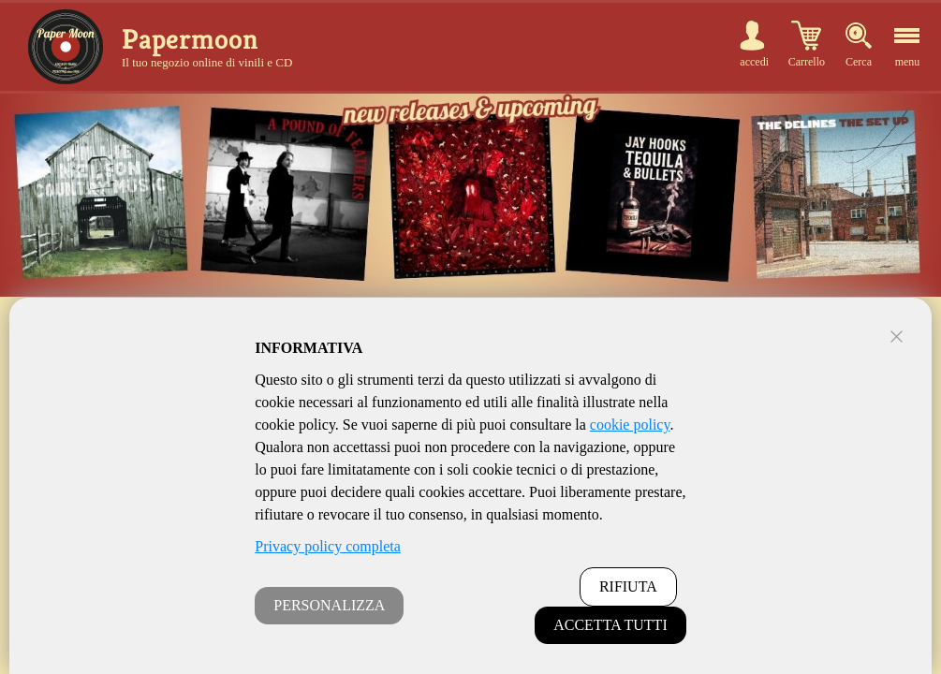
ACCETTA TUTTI (610, 625)
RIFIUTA (628, 586)
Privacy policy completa (328, 546)
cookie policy (630, 424)
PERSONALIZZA (329, 605)
